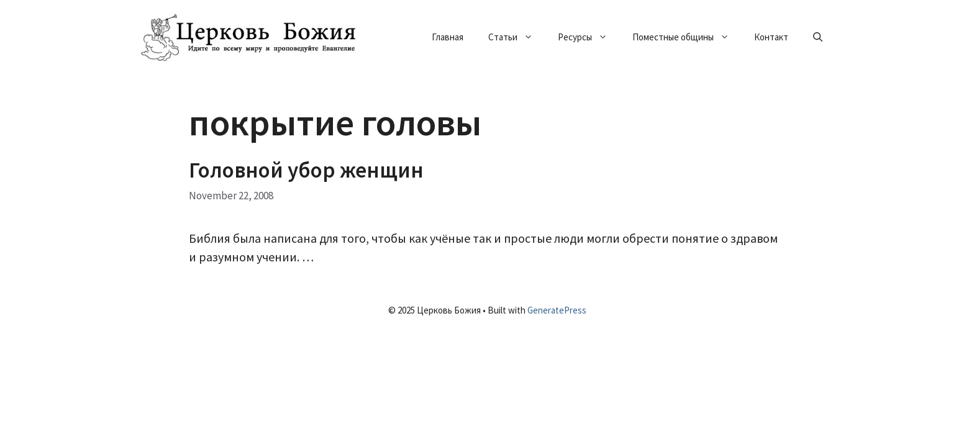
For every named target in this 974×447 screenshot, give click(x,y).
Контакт (771, 37)
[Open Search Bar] (818, 37)
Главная (447, 37)
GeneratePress (556, 310)
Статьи (516, 37)
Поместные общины (687, 37)
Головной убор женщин (306, 170)
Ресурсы (589, 37)
